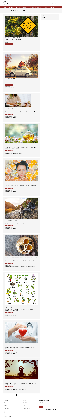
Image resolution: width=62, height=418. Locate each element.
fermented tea (18, 266)
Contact (52, 7)
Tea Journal (31, 7)
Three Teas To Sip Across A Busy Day (11, 220)
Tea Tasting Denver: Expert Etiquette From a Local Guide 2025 (15, 108)
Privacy (24, 412)
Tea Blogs (5, 411)
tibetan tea (33, 266)
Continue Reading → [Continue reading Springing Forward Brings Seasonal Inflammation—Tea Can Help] (9, 150)
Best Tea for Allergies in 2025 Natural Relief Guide (13, 37)
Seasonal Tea (11, 152)
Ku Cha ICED (23, 7)
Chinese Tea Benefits (12, 266)
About (46, 7)
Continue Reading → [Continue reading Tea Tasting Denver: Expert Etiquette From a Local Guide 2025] (9, 114)
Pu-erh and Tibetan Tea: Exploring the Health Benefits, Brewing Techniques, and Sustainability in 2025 (21, 257)
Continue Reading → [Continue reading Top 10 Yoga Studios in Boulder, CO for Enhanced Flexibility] (9, 386)
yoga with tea (24, 389)
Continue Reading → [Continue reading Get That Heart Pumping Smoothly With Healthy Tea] (9, 350)
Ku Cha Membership (7, 408)
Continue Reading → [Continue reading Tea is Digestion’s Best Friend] (9, 84)
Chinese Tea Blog (11, 265)
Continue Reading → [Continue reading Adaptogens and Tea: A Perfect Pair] (9, 312)
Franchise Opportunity (26, 411)
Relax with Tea (11, 388)
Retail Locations (6, 409)
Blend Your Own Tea (26, 408)
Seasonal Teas (6, 405)
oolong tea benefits (19, 153)
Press (24, 409)
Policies (5, 412)
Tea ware (11, 7)
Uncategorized (15, 116)
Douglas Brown (14, 39)
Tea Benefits (10, 86)
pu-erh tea (29, 266)
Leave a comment (21, 39)
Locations (39, 7)
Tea (5, 7)
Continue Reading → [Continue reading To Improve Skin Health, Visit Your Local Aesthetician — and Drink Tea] (9, 188)
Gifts (17, 7)
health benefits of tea (12, 87)
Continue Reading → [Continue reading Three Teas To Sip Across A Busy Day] (9, 225)
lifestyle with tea (18, 389)
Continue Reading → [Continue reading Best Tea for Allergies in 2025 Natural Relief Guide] (9, 44)
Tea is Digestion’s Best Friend (10, 78)
